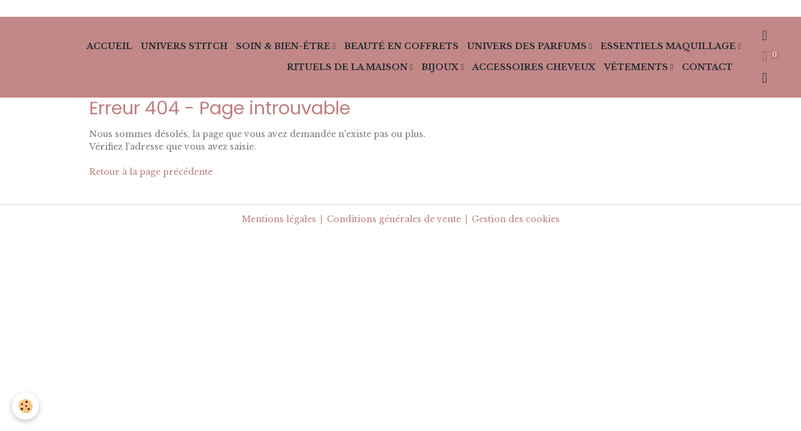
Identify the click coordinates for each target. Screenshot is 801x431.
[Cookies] (25, 406)
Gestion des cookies (516, 219)
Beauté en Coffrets (401, 46)
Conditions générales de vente (394, 219)
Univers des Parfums (528, 46)
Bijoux (441, 67)
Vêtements (637, 67)
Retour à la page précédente (151, 171)
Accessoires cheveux (534, 67)
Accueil (109, 46)
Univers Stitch (184, 46)
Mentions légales (279, 219)
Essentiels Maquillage (669, 46)
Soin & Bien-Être (284, 46)
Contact (707, 67)
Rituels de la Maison (348, 67)
